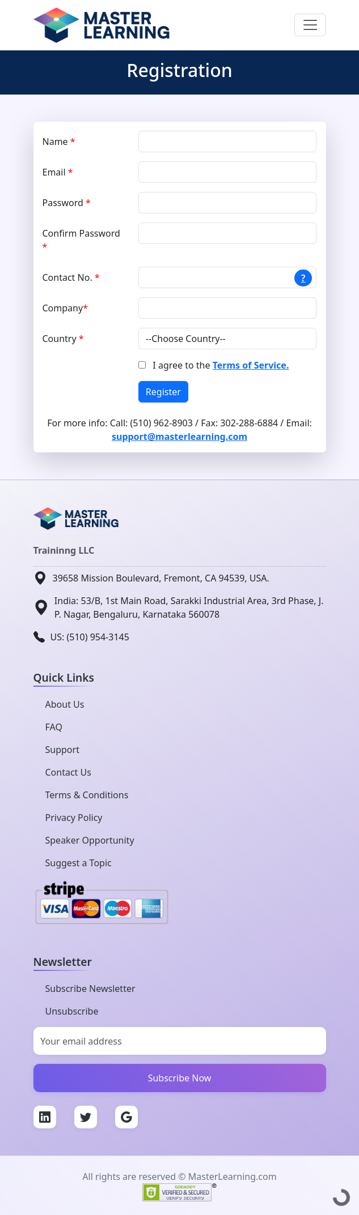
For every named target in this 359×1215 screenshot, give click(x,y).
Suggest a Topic (78, 863)
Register (163, 392)
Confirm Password (81, 240)
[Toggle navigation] (310, 25)
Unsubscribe (72, 1011)
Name (59, 141)
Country (63, 338)
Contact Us (68, 772)
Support (62, 749)
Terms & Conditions (87, 795)
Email (58, 172)
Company (65, 308)
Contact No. (71, 277)
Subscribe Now (180, 1078)
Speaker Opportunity (89, 840)
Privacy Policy (74, 817)
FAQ (53, 727)
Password (67, 202)
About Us (65, 704)
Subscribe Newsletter (90, 988)
